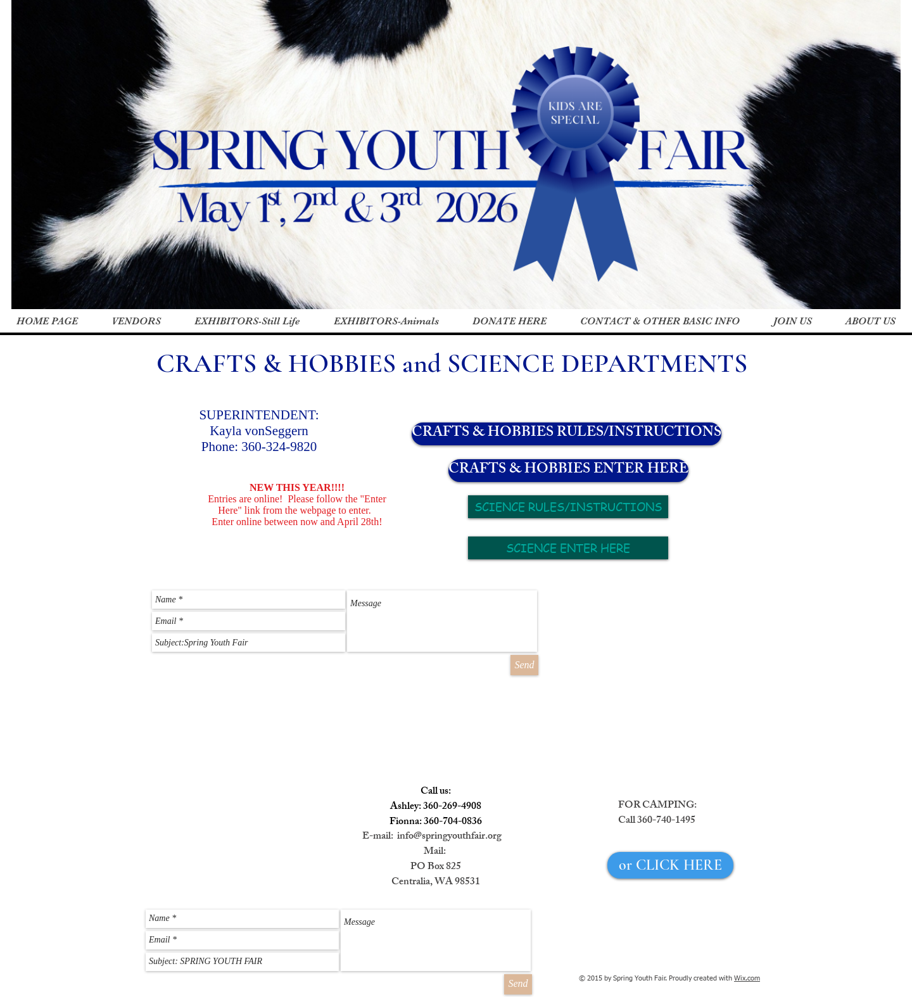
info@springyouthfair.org (449, 837)
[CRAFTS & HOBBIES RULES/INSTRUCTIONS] (566, 433)
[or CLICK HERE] (670, 865)
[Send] (524, 665)
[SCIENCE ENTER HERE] (568, 548)
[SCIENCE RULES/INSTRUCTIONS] (568, 506)
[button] (247, 321)
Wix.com (747, 978)
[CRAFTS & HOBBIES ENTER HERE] (568, 470)
